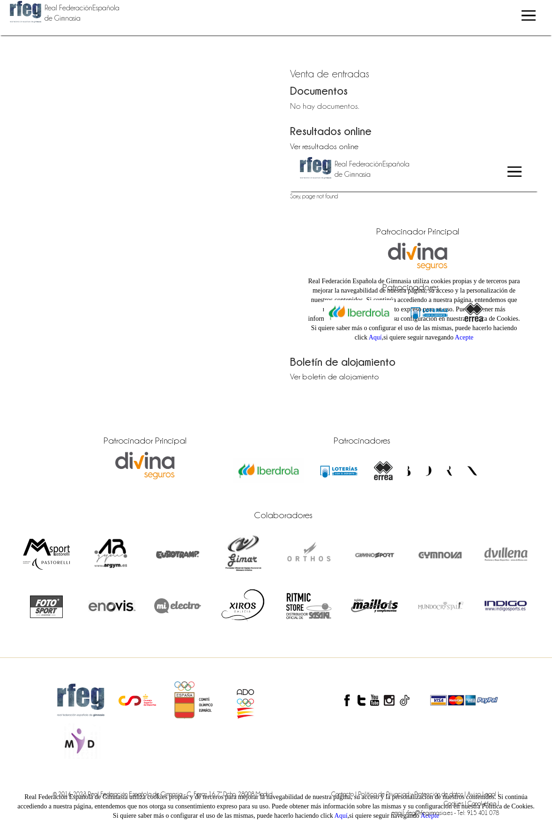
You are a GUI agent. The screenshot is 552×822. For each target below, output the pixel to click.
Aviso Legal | (483, 794)
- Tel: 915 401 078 (476, 812)
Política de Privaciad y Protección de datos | (412, 794)
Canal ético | (483, 803)
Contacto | (344, 794)
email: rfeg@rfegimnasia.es (422, 812)
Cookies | (456, 803)
